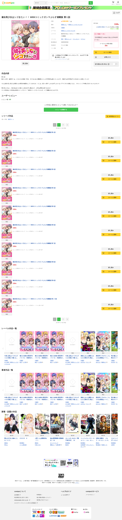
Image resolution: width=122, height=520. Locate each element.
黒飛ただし (64, 24)
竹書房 (63, 27)
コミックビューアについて (62, 59)
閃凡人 (6, 445)
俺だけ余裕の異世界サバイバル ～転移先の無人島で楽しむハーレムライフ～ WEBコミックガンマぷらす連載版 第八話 (27, 357)
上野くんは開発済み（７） (41, 439)
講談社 (6, 443)
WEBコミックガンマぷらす (75, 24)
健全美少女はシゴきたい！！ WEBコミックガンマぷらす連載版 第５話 (34, 206)
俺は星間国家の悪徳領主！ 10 (56, 439)
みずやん (83, 362)
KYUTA (113, 362)
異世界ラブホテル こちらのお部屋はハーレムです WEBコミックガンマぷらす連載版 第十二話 (103, 357)
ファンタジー (76, 39)
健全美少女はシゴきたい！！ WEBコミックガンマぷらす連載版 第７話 (34, 243)
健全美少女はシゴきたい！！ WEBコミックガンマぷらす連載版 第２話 (34, 151)
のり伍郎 (6, 362)
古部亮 (113, 445)
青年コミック (68, 39)
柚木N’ (67, 445)
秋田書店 (22, 443)
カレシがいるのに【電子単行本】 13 (72, 439)
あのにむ (98, 362)
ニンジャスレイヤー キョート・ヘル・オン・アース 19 (87, 439)
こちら (77, 482)
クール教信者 (23, 445)
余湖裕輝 (83, 445)
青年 (62, 39)
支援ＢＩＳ (104, 445)
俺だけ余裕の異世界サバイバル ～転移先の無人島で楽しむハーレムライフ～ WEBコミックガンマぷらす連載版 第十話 (57, 357)
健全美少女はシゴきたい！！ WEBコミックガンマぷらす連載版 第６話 (34, 225)
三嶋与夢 (58, 445)
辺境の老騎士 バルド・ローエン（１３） (102, 439)
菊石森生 (98, 445)
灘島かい (52, 445)
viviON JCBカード (103, 27)
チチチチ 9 (23, 438)
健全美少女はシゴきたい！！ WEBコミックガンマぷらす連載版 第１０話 (35, 299)
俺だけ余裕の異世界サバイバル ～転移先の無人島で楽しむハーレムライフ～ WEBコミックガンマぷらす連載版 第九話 (42, 357)
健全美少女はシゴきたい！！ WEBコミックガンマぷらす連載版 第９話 (34, 280)
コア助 (24, 362)
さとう (88, 362)
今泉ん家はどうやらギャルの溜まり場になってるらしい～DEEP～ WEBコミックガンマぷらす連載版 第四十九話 (11, 357)
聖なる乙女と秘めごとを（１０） (11, 439)
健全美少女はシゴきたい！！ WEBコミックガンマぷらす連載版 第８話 (34, 262)
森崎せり (104, 362)
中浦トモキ (38, 445)
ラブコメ (83, 39)
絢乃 (21, 362)
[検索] (91, 3)
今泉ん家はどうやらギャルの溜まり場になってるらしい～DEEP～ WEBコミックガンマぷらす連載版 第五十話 (72, 357)
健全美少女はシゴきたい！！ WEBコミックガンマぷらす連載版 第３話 (34, 169)
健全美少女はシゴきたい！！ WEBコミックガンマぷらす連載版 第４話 (34, 188)
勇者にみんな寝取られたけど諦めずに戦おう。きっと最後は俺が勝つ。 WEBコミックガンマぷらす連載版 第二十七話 (87, 357)
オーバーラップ (54, 443)
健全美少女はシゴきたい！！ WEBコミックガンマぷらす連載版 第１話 (34, 132)
